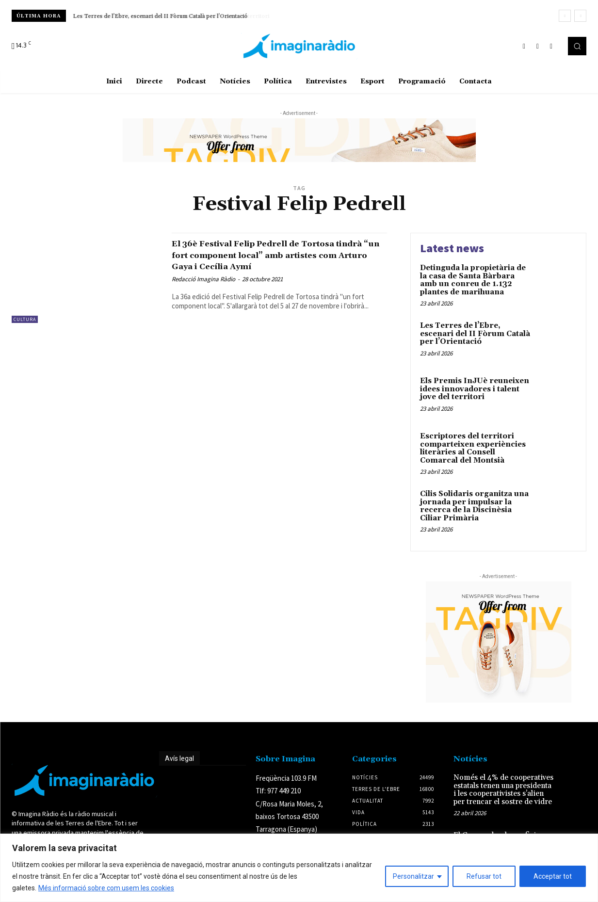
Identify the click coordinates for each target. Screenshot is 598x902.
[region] (299, 868)
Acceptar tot (552, 876)
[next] (580, 16)
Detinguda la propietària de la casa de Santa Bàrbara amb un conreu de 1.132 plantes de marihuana (473, 280)
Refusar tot (484, 876)
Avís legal (179, 758)
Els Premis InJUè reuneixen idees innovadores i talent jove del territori (474, 389)
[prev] (565, 16)
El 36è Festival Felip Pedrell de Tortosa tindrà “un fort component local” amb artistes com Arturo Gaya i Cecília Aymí (276, 254)
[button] (577, 46)
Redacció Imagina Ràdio (203, 279)
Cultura (25, 319)
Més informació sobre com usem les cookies (106, 888)
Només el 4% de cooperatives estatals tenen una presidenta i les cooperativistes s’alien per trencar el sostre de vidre (503, 789)
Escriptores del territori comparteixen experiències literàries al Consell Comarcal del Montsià (473, 448)
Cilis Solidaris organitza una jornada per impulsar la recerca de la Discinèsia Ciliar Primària (474, 506)
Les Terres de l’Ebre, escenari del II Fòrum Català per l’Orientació (160, 16)
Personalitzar (413, 876)
